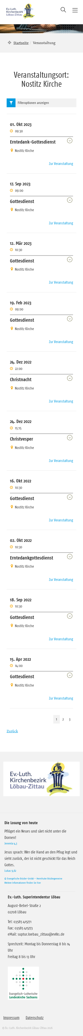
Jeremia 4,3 (10, 843)
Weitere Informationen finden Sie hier (22, 882)
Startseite (21, 42)
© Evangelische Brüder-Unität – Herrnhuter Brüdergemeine (33, 878)
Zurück (12, 731)
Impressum (11, 1017)
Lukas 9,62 (10, 871)
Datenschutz (35, 1017)
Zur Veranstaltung (61, 163)
